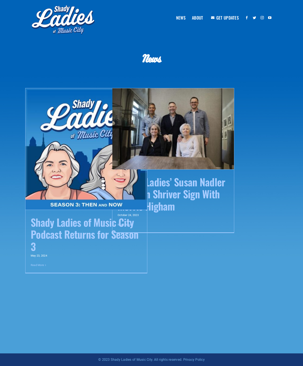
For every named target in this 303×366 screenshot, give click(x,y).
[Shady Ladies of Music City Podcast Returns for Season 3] (86, 149)
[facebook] (247, 17)
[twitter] (254, 17)
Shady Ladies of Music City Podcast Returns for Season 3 (84, 234)
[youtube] (269, 17)
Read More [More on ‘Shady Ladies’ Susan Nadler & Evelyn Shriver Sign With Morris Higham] (124, 224)
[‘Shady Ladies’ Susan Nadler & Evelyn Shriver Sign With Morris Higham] (173, 128)
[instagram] (262, 17)
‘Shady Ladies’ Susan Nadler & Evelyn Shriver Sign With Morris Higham (171, 193)
